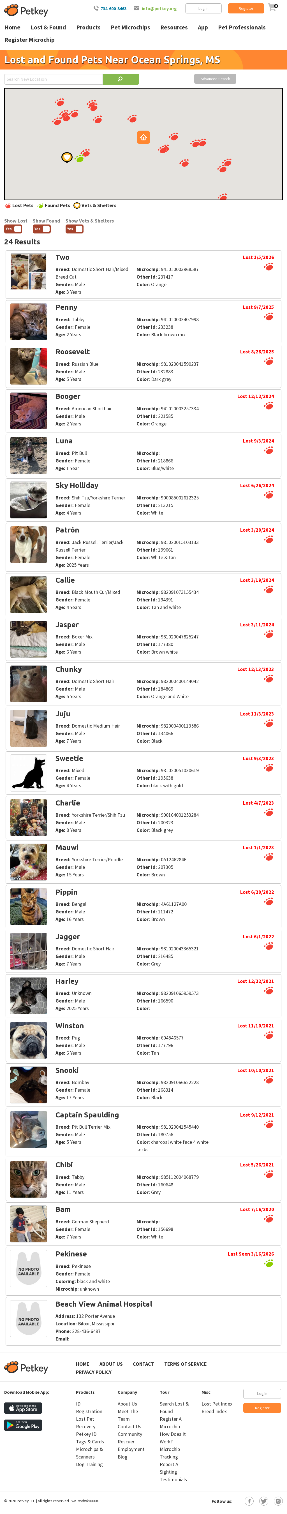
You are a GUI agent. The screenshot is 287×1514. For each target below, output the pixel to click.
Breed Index (214, 1411)
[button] (65, 117)
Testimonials (173, 1479)
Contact (143, 1364)
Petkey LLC (26, 1500)
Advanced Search (215, 78)
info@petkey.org (159, 8)
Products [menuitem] (88, 27)
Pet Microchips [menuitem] (130, 27)
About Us (111, 1364)
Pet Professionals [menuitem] (242, 27)
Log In (203, 8)
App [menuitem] (203, 27)
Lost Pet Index (217, 1403)
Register (246, 8)
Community (130, 1434)
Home (82, 1364)
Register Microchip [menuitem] (29, 39)
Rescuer (126, 1441)
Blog (123, 1456)
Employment (131, 1449)
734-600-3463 (113, 8)
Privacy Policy (94, 1372)
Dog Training (89, 1464)
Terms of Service (185, 1364)
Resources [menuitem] (174, 27)
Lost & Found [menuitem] (48, 27)
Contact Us (129, 1426)
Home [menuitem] (12, 27)
